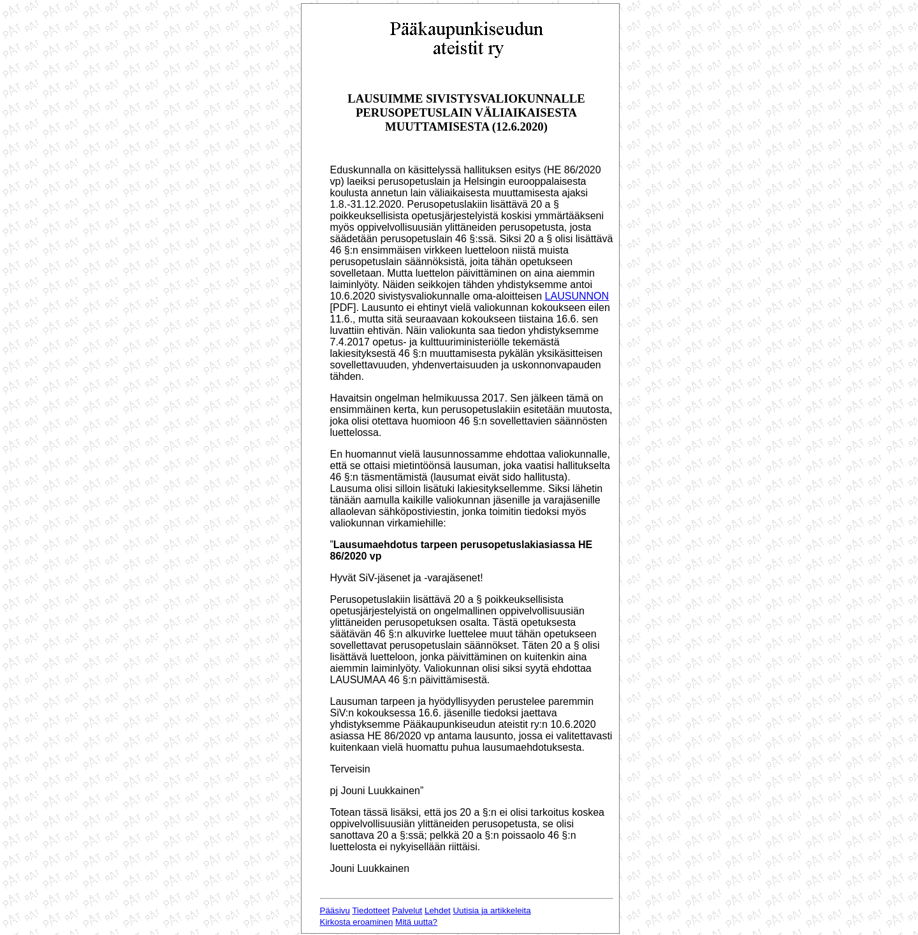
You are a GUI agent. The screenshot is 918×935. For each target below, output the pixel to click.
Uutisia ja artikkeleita (491, 910)
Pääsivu (335, 910)
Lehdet (438, 910)
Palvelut (407, 910)
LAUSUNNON (577, 296)
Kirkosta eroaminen (356, 922)
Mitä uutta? (416, 922)
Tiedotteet (371, 910)
